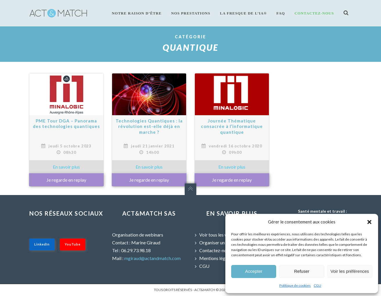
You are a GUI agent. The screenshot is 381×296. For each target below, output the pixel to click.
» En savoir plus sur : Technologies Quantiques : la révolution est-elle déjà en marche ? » (149, 166)
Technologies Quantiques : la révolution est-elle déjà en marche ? (149, 126)
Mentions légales (216, 258)
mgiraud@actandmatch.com (152, 258)
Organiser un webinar (220, 242)
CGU (317, 285)
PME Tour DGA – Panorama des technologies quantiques (66, 123)
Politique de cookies (295, 285)
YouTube (72, 244)
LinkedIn (42, 244)
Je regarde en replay (66, 180)
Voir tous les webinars (221, 234)
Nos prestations (190, 13)
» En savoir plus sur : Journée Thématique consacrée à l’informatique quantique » (232, 166)
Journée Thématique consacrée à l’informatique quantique (232, 126)
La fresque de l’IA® (243, 13)
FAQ (280, 13)
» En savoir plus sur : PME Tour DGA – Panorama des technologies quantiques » (66, 166)
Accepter (253, 271)
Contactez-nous (314, 13)
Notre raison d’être (136, 13)
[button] (369, 222)
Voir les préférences (349, 271)
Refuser (302, 271)
